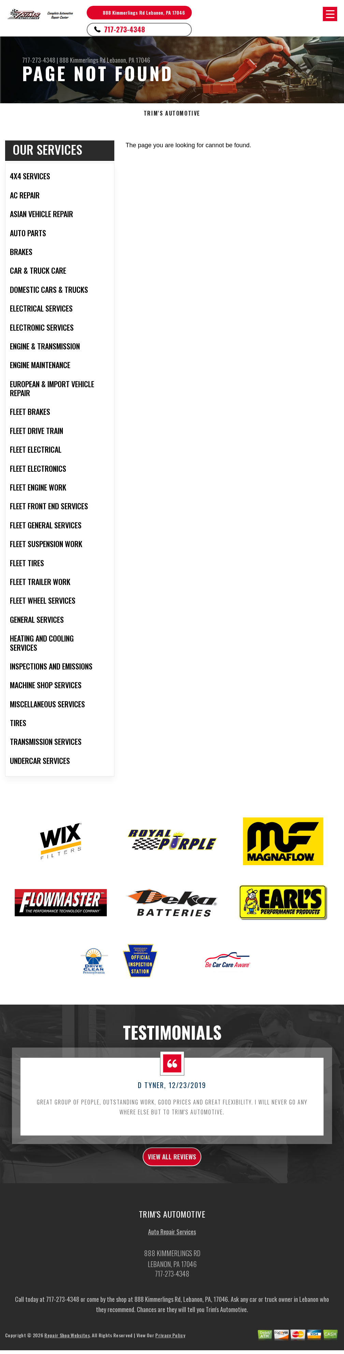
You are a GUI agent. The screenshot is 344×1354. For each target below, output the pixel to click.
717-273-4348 (124, 29)
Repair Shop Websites (66, 1348)
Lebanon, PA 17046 (128, 60)
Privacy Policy (170, 1348)
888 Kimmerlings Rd (82, 60)
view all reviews (172, 1168)
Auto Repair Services (172, 1245)
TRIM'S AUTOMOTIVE (172, 113)
